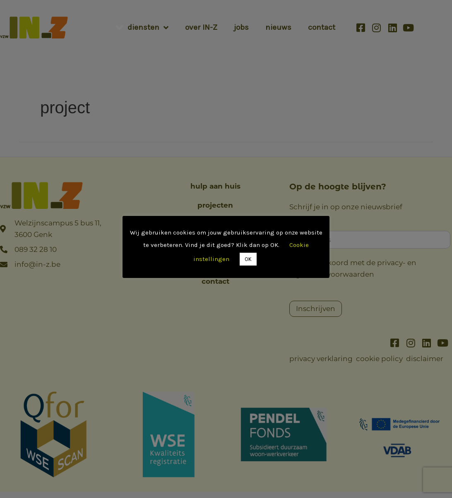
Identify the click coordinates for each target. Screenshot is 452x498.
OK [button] (248, 259)
